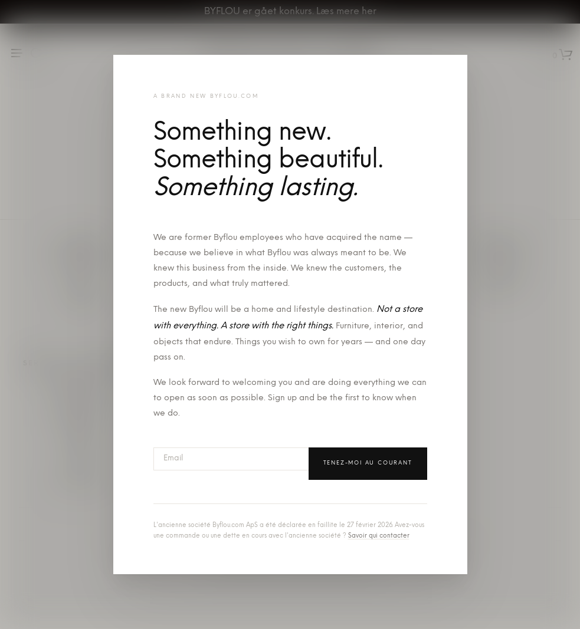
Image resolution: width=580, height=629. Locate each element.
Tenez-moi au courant (367, 463)
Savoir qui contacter (378, 536)
